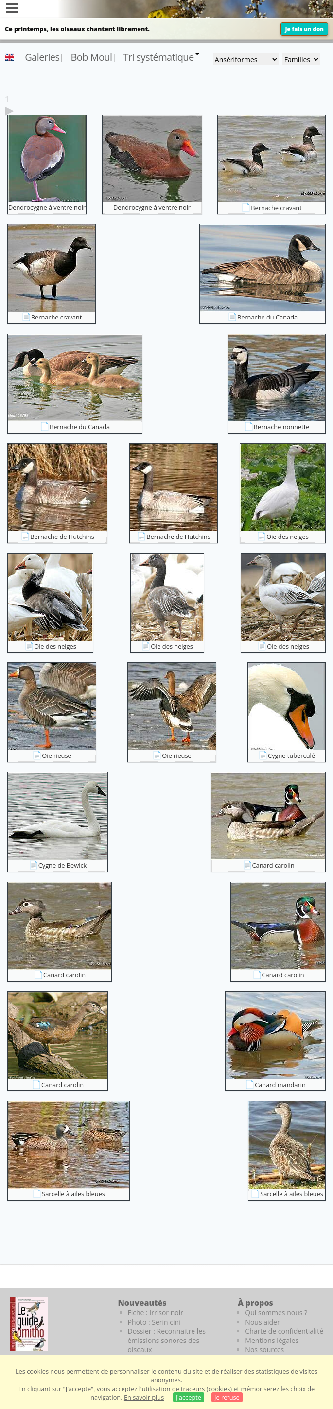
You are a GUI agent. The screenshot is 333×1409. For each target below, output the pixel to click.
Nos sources (264, 1349)
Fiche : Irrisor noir (155, 1312)
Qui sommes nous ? (276, 1312)
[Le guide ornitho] (29, 1324)
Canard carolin (273, 865)
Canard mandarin (280, 1084)
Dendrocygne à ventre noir (47, 207)
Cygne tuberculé (291, 755)
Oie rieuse (56, 755)
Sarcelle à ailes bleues (73, 1194)
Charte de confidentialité (284, 1331)
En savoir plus (144, 1397)
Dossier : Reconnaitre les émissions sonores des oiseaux (167, 1340)
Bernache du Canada (267, 317)
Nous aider (262, 1321)
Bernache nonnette (282, 426)
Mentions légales (271, 1340)
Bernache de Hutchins (62, 536)
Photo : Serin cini (154, 1321)
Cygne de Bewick (62, 865)
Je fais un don (304, 29)
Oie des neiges (287, 536)
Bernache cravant (276, 207)
